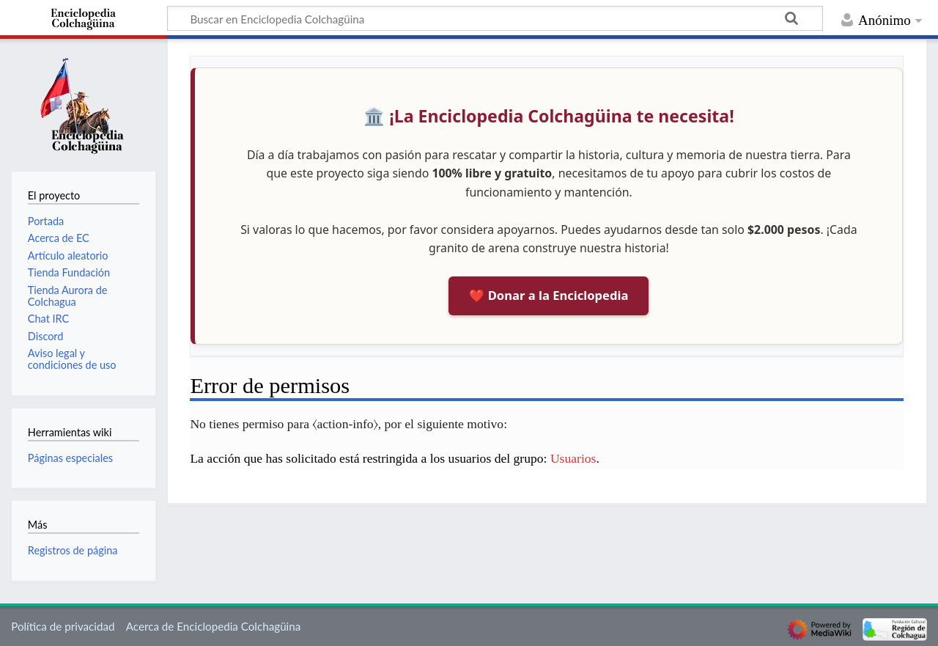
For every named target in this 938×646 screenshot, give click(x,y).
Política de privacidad (62, 626)
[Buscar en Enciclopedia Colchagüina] (495, 18)
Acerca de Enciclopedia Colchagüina (213, 626)
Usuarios (573, 458)
